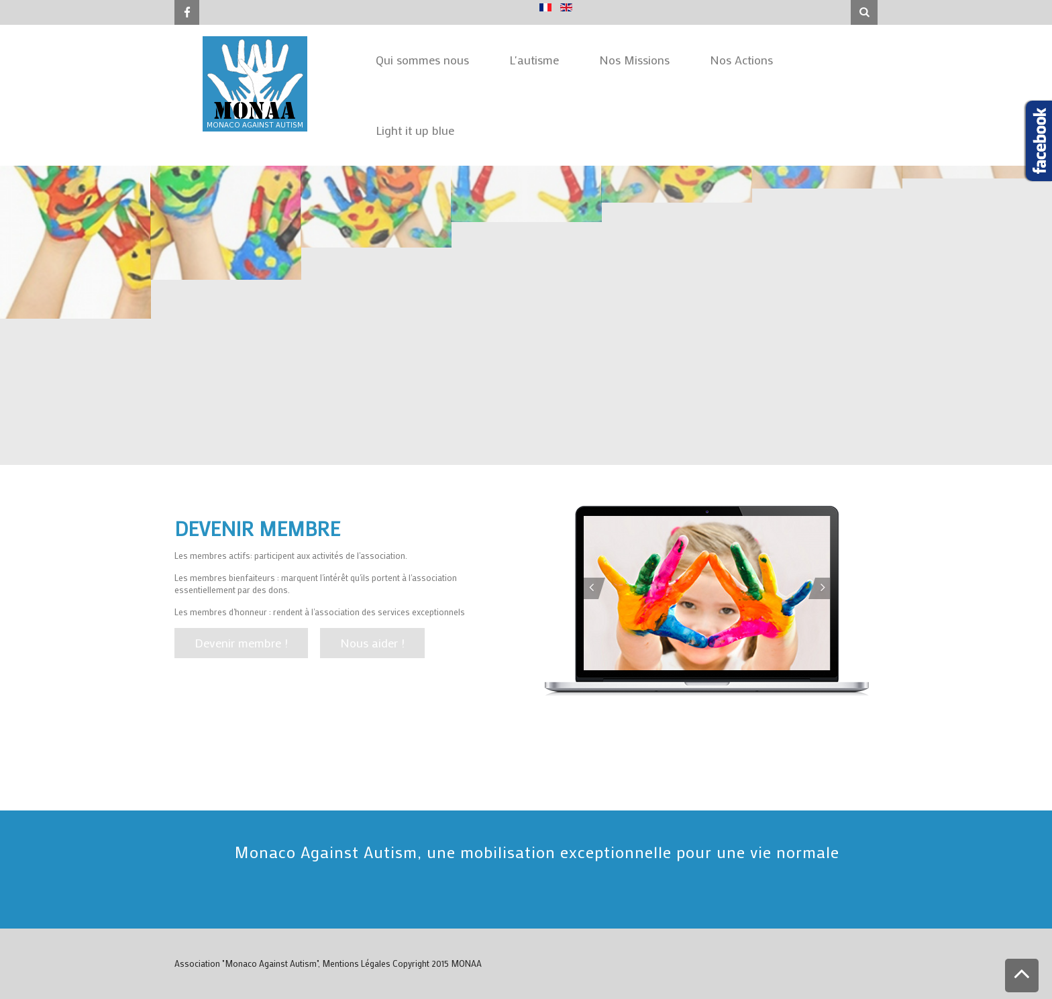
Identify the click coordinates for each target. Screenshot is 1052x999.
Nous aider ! (372, 643)
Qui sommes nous (422, 60)
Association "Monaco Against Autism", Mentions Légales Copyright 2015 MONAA (328, 963)
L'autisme (534, 60)
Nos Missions (634, 60)
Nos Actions (741, 60)
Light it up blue (415, 130)
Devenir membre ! (241, 643)
